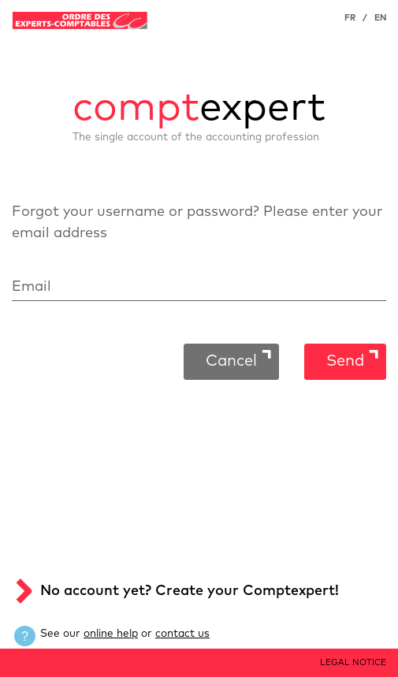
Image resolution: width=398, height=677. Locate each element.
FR (349, 17)
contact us (182, 633)
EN (380, 17)
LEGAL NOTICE (353, 662)
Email (31, 287)
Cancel (231, 361)
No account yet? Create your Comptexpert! (189, 591)
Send (345, 361)
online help (111, 633)
